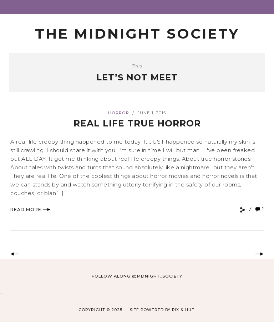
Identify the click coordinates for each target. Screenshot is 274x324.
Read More (30, 209)
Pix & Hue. (184, 310)
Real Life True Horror (137, 123)
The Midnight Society (137, 33)
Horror (118, 112)
